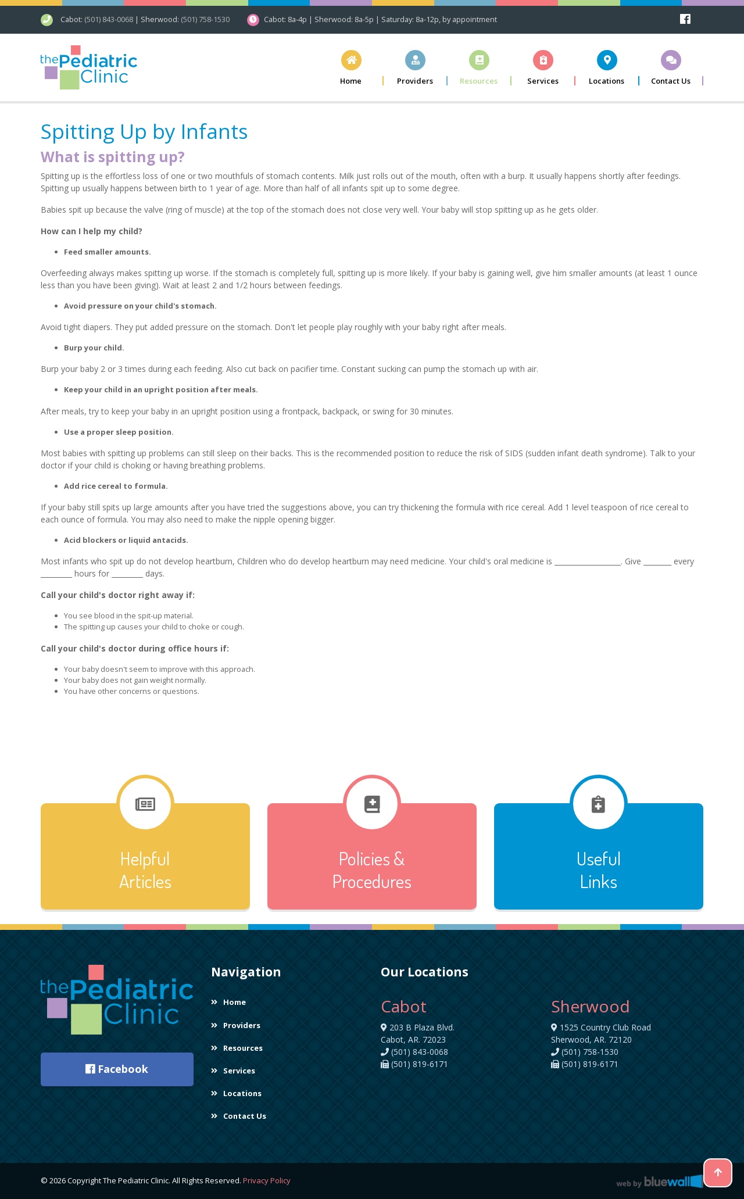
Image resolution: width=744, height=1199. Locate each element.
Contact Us (238, 1116)
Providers (235, 1024)
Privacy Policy (267, 1180)
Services (233, 1070)
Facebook (116, 1069)
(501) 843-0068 (108, 19)
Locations (236, 1093)
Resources (237, 1048)
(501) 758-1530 (205, 19)
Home (228, 1002)
